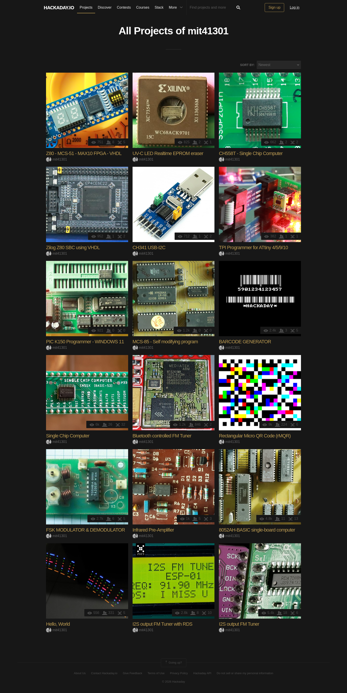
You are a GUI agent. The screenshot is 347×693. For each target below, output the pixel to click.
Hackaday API (202, 673)
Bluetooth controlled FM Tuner (162, 436)
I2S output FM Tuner (239, 624)
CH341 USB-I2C (149, 248)
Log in (294, 7)
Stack (159, 7)
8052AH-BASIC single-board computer (257, 530)
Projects (86, 7)
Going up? (173, 663)
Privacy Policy (179, 673)
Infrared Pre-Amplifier (153, 530)
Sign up (274, 7)
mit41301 (208, 31)
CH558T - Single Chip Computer (250, 154)
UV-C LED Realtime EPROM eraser (168, 154)
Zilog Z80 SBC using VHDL (73, 248)
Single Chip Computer (67, 436)
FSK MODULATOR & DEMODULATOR (85, 530)
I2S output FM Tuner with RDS (162, 624)
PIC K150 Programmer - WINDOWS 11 (85, 342)
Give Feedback (132, 673)
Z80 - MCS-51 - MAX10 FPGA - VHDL (83, 154)
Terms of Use (156, 673)
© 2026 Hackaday (173, 682)
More (177, 7)
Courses (142, 7)
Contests (124, 7)
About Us (80, 673)
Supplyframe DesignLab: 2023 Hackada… (140, 550)
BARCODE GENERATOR (245, 342)
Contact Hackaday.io (104, 673)
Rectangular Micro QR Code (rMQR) (255, 436)
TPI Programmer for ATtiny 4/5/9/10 (253, 248)
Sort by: (247, 65)
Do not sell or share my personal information (245, 673)
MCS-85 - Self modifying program (165, 342)
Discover (105, 7)
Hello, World (58, 624)
